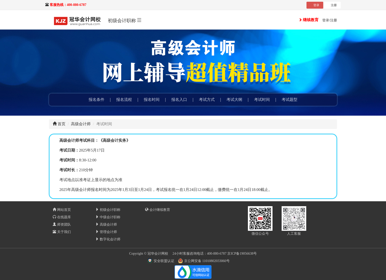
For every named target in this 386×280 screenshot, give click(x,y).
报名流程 (124, 99)
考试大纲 (234, 99)
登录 (316, 5)
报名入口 (179, 99)
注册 (334, 5)
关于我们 (62, 232)
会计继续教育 (157, 210)
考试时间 (262, 99)
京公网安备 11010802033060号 (207, 261)
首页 (61, 124)
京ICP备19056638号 (242, 253)
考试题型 (289, 99)
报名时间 (152, 99)
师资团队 (62, 224)
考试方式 (207, 99)
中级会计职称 (108, 217)
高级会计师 (81, 124)
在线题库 (62, 217)
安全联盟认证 (164, 261)
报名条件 (96, 99)
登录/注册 (329, 20)
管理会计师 (106, 232)
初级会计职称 (108, 210)
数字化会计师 (108, 239)
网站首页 (62, 210)
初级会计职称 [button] (125, 20)
